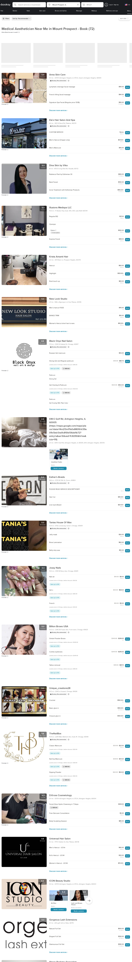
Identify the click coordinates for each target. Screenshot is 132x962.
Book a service (59, 468)
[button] (29, 4)
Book (127, 87)
